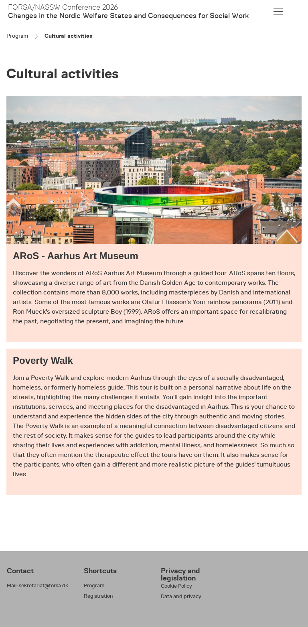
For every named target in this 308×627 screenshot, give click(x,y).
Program (17, 35)
